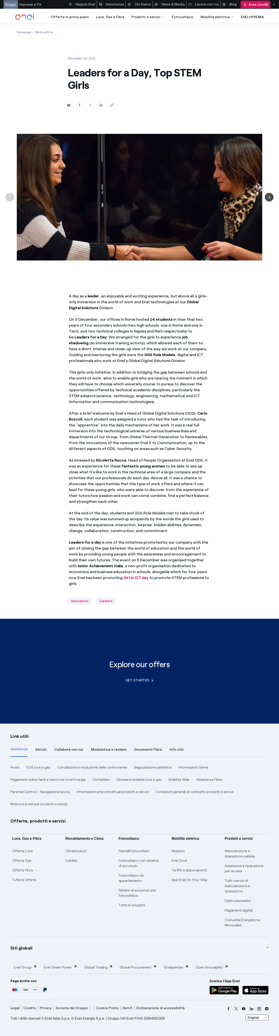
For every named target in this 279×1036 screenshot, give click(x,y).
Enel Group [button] (25, 967)
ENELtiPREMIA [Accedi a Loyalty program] (252, 17)
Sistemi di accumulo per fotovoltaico (137, 893)
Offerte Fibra (22, 870)
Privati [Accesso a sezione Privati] (10, 4)
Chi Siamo (139, 4)
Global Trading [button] (98, 967)
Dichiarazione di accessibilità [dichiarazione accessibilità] (160, 1008)
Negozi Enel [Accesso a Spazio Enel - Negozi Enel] (82, 4)
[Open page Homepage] (24, 32)
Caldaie (71, 860)
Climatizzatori (76, 851)
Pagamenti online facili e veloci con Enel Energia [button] (48, 779)
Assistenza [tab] (18, 749)
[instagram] (259, 1008)
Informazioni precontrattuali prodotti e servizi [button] (113, 792)
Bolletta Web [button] (179, 779)
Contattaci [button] (101, 779)
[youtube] (243, 1008)
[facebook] (228, 1008)
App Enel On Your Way (190, 880)
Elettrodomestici (238, 901)
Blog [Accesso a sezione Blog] (229, 4)
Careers (105, 601)
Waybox (178, 851)
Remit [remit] (127, 1008)
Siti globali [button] (21, 948)
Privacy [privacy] (46, 1008)
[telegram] (267, 1008)
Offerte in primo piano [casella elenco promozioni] (70, 17)
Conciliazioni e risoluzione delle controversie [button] (92, 767)
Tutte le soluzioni (132, 905)
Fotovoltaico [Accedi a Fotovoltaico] (182, 17)
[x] (236, 1008)
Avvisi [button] (14, 767)
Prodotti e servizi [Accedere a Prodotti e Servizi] (147, 17)
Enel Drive (179, 860)
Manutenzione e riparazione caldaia (240, 853)
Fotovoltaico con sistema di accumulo (139, 863)
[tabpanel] (139, 785)
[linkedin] (251, 1008)
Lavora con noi (203, 4)
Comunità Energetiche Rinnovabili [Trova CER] (242, 922)
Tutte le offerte (24, 880)
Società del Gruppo (72, 1008)
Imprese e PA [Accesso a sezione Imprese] (30, 4)
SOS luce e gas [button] (38, 767)
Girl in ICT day (135, 577)
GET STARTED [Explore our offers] (139, 680)
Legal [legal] (14, 1008)
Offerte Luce (22, 851)
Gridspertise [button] (176, 967)
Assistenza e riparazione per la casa (244, 868)
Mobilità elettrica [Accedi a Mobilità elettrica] (217, 17)
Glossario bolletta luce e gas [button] (139, 779)
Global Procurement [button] (138, 967)
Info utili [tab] (177, 749)
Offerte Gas (21, 860)
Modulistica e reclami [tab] (108, 749)
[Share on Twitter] (90, 105)
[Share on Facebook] (79, 105)
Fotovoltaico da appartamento (131, 878)
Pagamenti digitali (239, 910)
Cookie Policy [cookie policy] (107, 1008)
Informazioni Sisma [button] (193, 767)
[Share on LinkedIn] (101, 105)
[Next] (269, 197)
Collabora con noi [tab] (68, 749)
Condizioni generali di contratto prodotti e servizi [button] (194, 792)
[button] (69, 105)
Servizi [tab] (40, 749)
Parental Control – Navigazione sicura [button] (40, 792)
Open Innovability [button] (212, 967)
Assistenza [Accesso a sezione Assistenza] (111, 4)
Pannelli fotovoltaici (134, 851)
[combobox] (257, 1017)
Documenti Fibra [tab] (148, 749)
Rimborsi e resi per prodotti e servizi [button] (38, 804)
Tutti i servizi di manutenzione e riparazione (237, 886)
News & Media (170, 4)
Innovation (79, 601)
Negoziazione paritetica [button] (153, 767)
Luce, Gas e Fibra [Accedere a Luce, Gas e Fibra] (110, 17)
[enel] (25, 16)
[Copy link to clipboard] (111, 105)
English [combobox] (253, 1017)
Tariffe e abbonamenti (189, 870)
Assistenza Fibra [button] (209, 779)
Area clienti (255, 4)
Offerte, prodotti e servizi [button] (38, 821)
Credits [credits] (29, 1008)
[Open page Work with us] (44, 32)
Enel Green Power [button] (60, 967)
